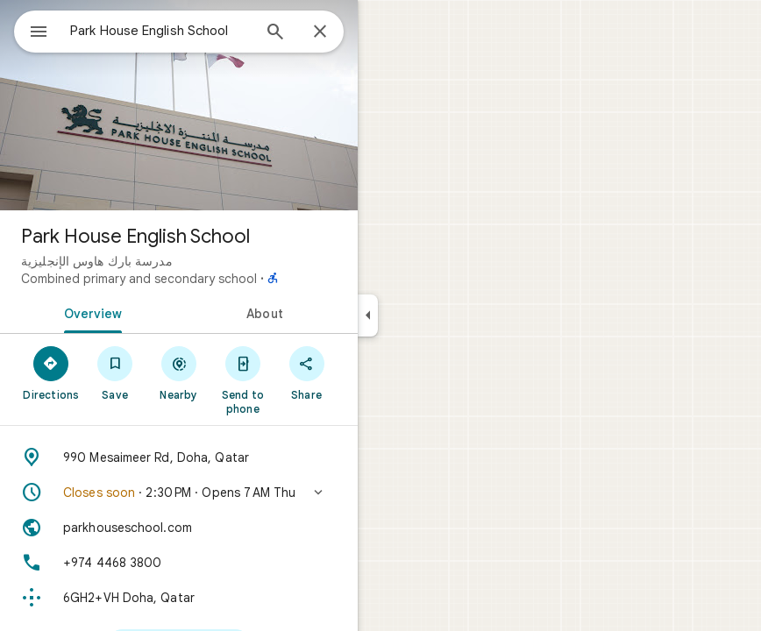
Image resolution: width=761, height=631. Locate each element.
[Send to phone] (242, 379)
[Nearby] (179, 372)
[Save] (115, 372)
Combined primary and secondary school (139, 279)
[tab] (89, 312)
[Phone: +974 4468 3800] (179, 562)
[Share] (306, 372)
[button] (179, 492)
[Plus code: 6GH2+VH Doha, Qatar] (179, 597)
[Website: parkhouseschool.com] (179, 527)
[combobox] (160, 30)
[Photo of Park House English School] (179, 105)
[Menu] (38, 33)
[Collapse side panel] (368, 315)
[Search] (275, 33)
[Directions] (51, 372)
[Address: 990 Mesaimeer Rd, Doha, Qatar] (179, 457)
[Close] (320, 32)
